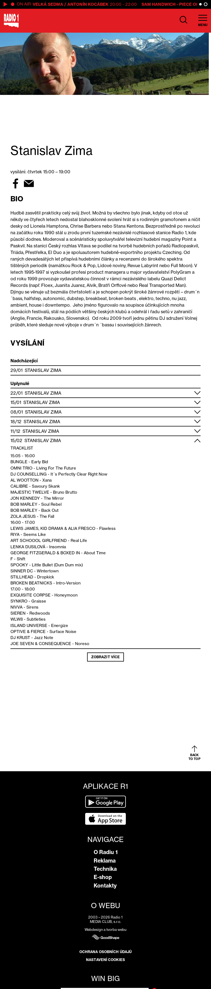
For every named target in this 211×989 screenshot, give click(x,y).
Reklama (105, 860)
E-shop (103, 877)
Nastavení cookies (105, 959)
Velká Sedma (48, 4)
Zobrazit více (105, 657)
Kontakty (105, 885)
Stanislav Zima (43, 370)
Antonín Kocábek (88, 4)
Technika (105, 869)
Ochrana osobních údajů (105, 952)
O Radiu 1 (106, 852)
